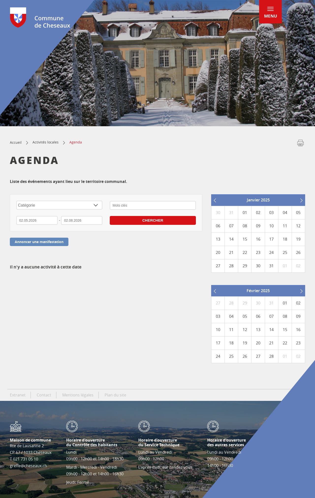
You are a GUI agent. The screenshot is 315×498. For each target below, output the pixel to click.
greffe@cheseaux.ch (28, 465)
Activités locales (45, 142)
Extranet (18, 395)
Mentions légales (78, 395)
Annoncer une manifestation (39, 241)
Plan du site (115, 395)
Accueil (16, 142)
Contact (44, 395)
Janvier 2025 (258, 200)
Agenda (75, 142)
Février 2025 (258, 290)
